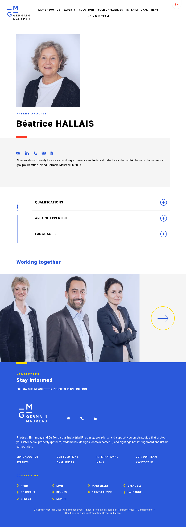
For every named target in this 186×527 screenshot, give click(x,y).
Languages (101, 234)
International (137, 9)
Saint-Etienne (102, 492)
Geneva (26, 499)
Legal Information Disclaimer (101, 510)
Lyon (59, 485)
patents (56, 442)
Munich (61, 499)
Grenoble (134, 485)
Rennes (61, 492)
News (154, 9)
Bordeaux (28, 492)
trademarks (70, 442)
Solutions (87, 9)
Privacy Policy (127, 510)
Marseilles (100, 485)
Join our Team (98, 16)
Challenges (65, 462)
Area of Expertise (101, 218)
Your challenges (110, 9)
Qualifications (101, 202)
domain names (101, 442)
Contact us (145, 462)
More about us (49, 9)
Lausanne (134, 492)
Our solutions (67, 456)
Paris (25, 485)
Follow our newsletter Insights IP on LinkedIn (51, 389)
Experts (70, 9)
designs (84, 442)
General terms (145, 510)
